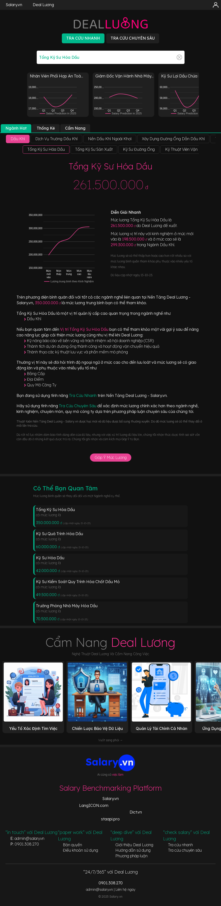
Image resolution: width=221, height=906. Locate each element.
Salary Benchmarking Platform (110, 788)
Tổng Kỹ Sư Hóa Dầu (55, 509)
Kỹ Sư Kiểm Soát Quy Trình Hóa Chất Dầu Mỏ (78, 581)
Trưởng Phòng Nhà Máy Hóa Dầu (67, 605)
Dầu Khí (34, 318)
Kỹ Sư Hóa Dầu (50, 557)
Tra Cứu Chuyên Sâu (78, 405)
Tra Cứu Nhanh (83, 395)
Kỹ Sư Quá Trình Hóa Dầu (59, 533)
